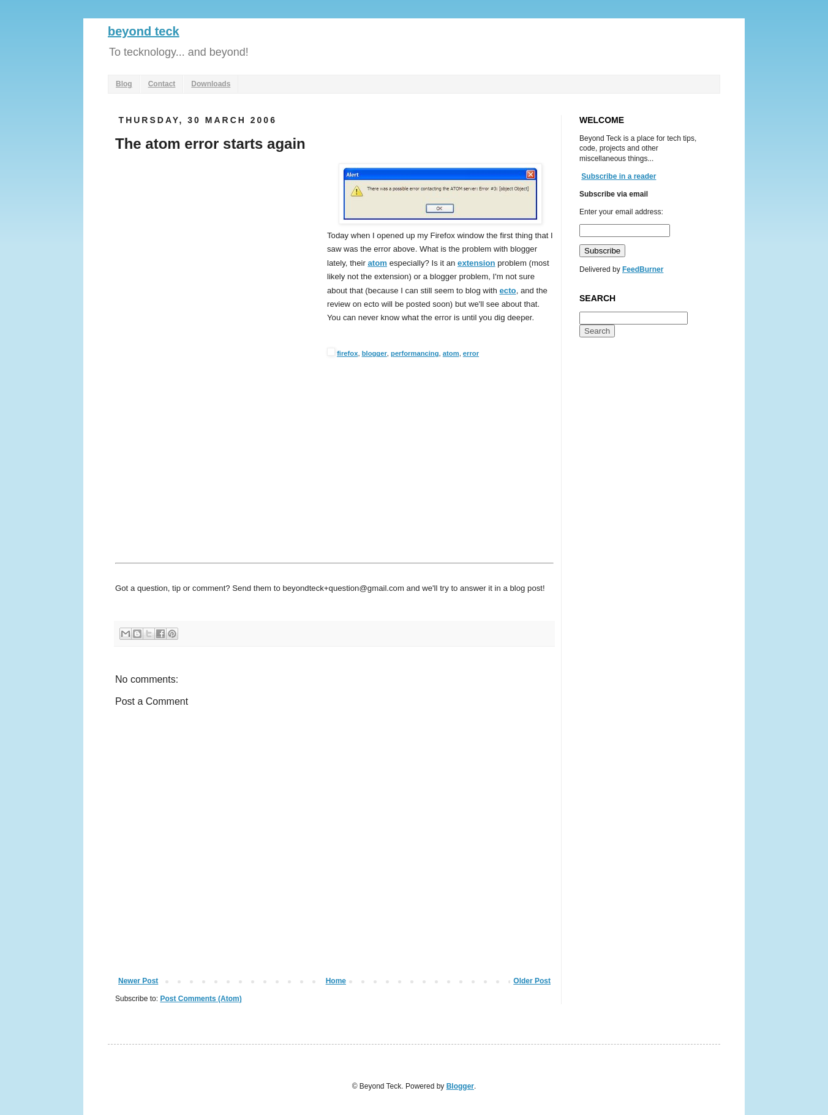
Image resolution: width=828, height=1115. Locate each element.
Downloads (210, 84)
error (471, 353)
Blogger (460, 1086)
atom (377, 263)
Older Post (532, 981)
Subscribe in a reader (618, 176)
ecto (508, 290)
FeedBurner (642, 269)
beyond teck (143, 31)
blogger (374, 353)
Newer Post (138, 981)
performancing (415, 353)
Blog (124, 84)
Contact (162, 84)
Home (336, 981)
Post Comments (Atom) (200, 998)
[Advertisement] (218, 255)
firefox (347, 353)
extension (476, 263)
